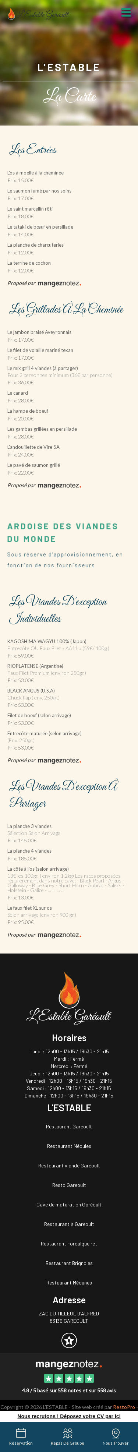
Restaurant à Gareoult (69, 1224)
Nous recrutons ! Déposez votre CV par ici (68, 1416)
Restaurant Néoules (69, 1146)
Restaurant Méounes (69, 1282)
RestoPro (124, 1407)
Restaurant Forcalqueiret (69, 1243)
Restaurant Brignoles (69, 1263)
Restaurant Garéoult (69, 1126)
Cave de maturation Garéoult (69, 1204)
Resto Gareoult (69, 1185)
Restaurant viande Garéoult (69, 1165)
